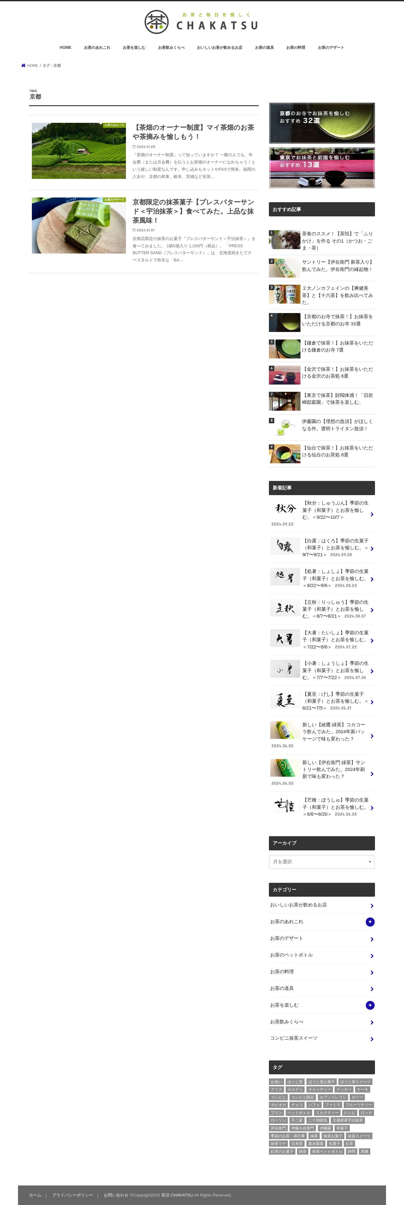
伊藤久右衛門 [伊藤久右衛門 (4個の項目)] (302, 1128)
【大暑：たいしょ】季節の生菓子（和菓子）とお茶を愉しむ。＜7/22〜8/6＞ (319, 639)
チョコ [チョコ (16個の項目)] (297, 1105)
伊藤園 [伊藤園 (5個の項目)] (325, 1128)
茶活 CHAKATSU (177, 1195)
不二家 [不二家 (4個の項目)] (297, 1120)
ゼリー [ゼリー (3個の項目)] (357, 1097)
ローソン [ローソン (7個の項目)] (278, 1120)
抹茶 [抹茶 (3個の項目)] (314, 1136)
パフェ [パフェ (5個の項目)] (314, 1105)
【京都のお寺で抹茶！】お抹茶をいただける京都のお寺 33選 (337, 320)
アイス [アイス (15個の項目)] (276, 1089)
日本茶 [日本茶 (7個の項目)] (297, 1143)
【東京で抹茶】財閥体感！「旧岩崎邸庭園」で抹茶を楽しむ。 (337, 399)
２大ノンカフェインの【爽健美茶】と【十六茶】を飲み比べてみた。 (337, 295)
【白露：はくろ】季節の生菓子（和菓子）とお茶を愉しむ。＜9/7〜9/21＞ (319, 547)
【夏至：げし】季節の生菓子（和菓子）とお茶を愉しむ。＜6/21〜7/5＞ (319, 701)
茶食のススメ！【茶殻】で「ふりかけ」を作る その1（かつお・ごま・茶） (337, 240)
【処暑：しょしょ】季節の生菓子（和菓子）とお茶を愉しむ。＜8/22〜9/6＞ (319, 578)
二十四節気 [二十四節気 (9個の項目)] (317, 1120)
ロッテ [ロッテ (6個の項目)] (366, 1113)
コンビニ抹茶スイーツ (294, 1038)
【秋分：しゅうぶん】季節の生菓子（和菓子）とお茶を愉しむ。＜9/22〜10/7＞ (319, 513)
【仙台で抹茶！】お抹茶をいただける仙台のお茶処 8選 (337, 451)
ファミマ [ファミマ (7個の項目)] (332, 1105)
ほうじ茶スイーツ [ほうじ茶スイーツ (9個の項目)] (355, 1082)
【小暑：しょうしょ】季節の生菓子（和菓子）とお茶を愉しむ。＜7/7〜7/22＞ (319, 670)
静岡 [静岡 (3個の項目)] (351, 1151)
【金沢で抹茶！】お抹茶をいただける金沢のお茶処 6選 (337, 373)
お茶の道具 (264, 47)
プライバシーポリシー (72, 1195)
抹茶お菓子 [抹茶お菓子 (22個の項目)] (333, 1136)
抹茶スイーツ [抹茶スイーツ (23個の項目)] (359, 1136)
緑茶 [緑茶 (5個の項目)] (302, 1151)
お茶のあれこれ (97, 47)
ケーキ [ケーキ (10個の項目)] (362, 1089)
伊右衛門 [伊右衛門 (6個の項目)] (278, 1128)
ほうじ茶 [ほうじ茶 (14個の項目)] (295, 1082)
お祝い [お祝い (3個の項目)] (276, 1082)
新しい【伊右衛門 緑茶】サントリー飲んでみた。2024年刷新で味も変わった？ (317, 773)
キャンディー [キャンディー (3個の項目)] (319, 1089)
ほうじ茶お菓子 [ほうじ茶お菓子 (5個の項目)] (321, 1082)
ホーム (35, 1195)
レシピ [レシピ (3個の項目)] (349, 1113)
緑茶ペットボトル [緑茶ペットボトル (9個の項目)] (327, 1151)
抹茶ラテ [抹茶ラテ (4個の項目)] (278, 1143)
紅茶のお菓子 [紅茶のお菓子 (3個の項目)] (282, 1151)
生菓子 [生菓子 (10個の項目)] (334, 1143)
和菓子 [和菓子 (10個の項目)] (342, 1128)
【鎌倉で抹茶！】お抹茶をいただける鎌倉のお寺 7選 (337, 346)
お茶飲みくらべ (171, 47)
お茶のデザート (331, 47)
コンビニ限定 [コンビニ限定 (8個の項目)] (302, 1097)
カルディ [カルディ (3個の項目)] (295, 1089)
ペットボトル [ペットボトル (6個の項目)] (299, 1113)
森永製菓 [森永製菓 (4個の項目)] (316, 1143)
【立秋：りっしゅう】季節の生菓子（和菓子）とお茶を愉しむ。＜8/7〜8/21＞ (319, 609)
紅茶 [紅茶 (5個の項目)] (349, 1143)
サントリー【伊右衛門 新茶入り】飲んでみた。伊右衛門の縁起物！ (338, 265)
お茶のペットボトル (291, 954)
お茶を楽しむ (134, 47)
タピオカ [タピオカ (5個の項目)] (278, 1105)
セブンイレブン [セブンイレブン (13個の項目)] (333, 1097)
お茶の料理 (295, 47)
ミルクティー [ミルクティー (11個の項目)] (327, 1113)
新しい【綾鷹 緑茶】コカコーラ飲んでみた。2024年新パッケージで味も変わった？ (317, 735)
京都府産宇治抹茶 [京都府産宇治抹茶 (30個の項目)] (348, 1120)
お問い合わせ (116, 1195)
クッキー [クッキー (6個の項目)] (344, 1089)
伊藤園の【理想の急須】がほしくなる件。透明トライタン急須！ (337, 425)
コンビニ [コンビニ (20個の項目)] (278, 1097)
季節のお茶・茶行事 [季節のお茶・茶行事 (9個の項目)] (288, 1136)
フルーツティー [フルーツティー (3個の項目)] (359, 1105)
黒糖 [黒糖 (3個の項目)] (364, 1151)
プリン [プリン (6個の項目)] (276, 1113)
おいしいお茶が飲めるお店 (219, 47)
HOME (65, 47)
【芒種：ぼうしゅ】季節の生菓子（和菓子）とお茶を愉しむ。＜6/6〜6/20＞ (319, 807)
